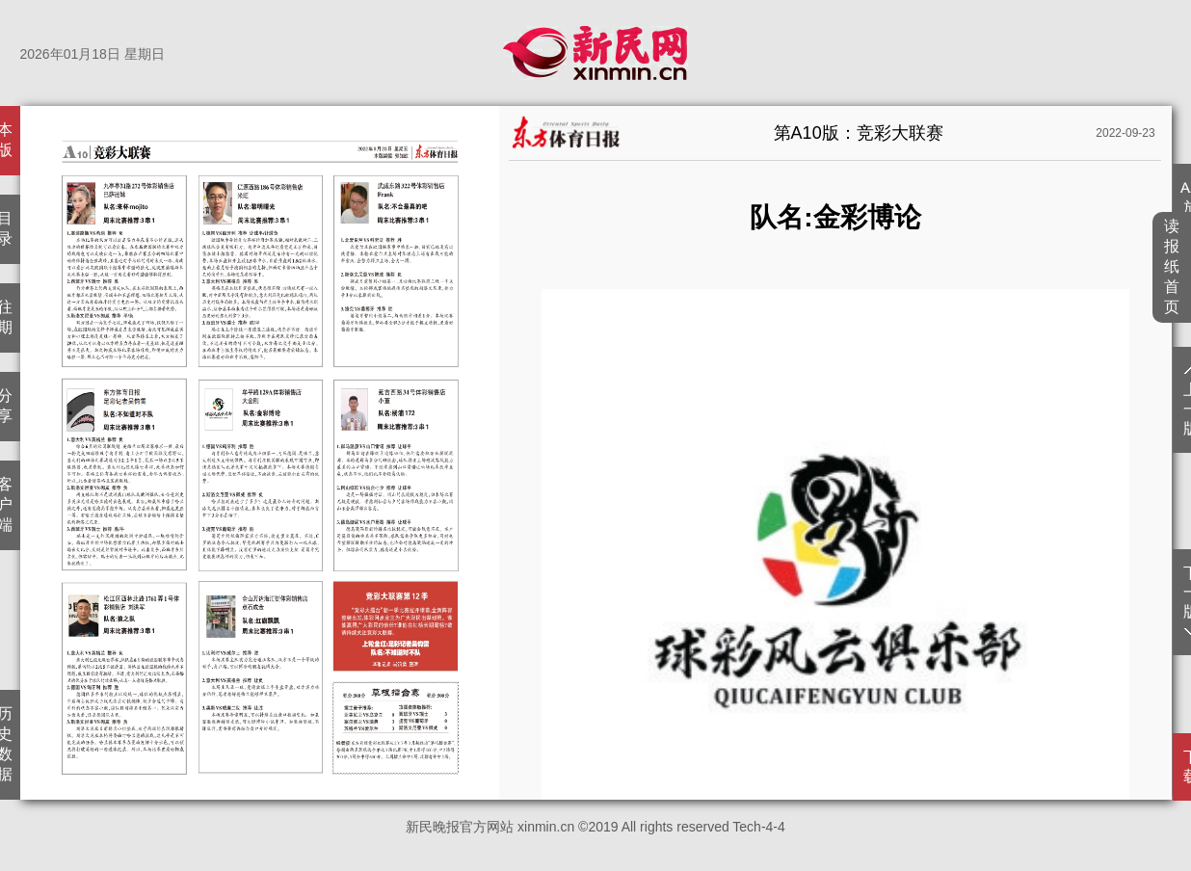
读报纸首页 (1172, 266)
